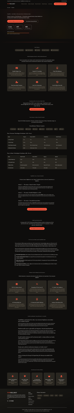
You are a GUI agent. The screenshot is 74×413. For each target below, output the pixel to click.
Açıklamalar (50, 3)
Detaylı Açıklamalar (54, 50)
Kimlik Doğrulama (29, 50)
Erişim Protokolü (45, 50)
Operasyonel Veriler (19, 50)
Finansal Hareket (38, 3)
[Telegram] (12, 401)
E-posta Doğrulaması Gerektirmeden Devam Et (37, 209)
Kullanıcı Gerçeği (31, 3)
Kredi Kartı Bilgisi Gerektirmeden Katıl (16, 21)
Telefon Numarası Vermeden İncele (37, 109)
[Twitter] (7, 401)
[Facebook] (11, 401)
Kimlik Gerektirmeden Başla (60, 3)
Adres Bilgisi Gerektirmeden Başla (37, 228)
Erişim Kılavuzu (44, 3)
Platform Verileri (24, 3)
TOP (11, 4)
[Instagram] (9, 401)
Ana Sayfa (8, 7)
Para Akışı (37, 50)
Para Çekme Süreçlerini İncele (31, 21)
